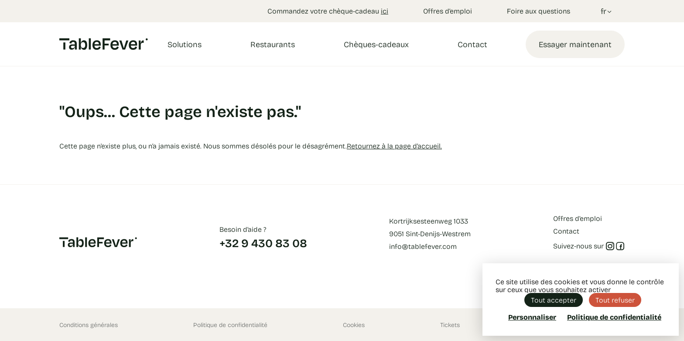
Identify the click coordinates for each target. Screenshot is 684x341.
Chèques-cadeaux (376, 44)
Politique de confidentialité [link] (614, 317)
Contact (472, 44)
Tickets (450, 324)
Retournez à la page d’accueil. (394, 146)
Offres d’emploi (447, 11)
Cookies (354, 324)
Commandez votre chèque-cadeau (327, 11)
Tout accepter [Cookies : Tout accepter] (553, 300)
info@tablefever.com (423, 246)
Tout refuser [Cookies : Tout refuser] (615, 300)
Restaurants (272, 44)
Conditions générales (88, 324)
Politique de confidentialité (230, 324)
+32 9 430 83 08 (263, 242)
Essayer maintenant (575, 44)
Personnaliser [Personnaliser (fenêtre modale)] (532, 316)
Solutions (185, 44)
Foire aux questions (538, 11)
